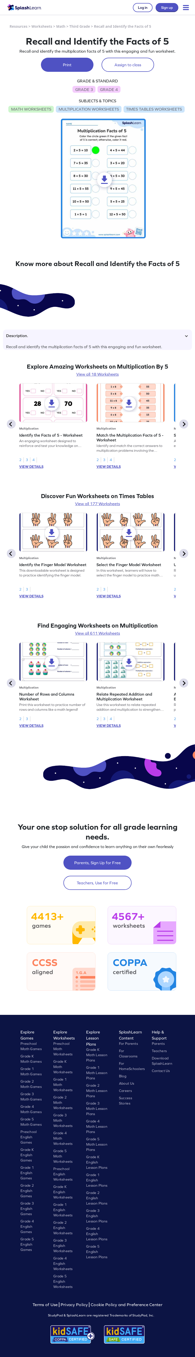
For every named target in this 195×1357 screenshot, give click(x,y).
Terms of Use (46, 1304)
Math (60, 26)
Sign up (167, 8)
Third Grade (79, 26)
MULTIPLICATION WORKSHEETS (89, 109)
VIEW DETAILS (31, 467)
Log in (143, 8)
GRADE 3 (84, 89)
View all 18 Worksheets (97, 374)
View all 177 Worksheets (97, 503)
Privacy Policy (74, 1304)
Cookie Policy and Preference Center (126, 1304)
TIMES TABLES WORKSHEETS (154, 109)
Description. (97, 335)
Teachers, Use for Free (97, 883)
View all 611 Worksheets (97, 633)
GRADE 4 (109, 89)
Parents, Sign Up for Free (97, 862)
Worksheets (42, 26)
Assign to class (127, 64)
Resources (19, 26)
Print (67, 64)
